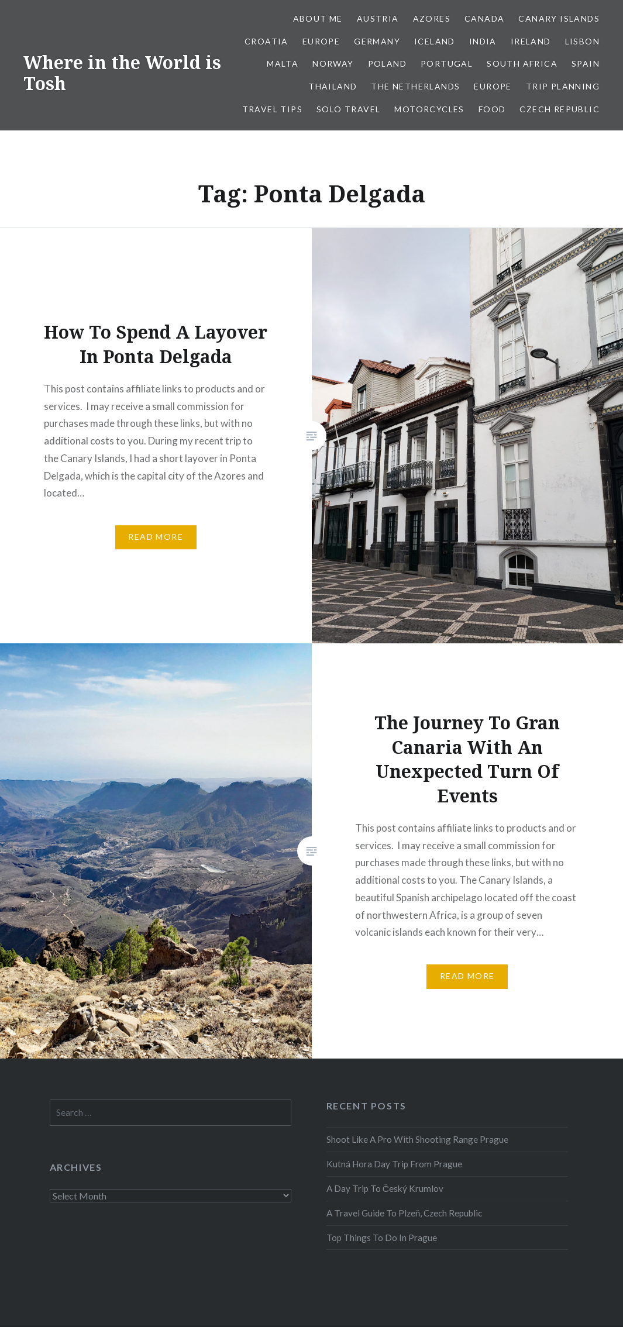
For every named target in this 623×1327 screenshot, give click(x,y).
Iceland (434, 41)
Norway (332, 63)
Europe (321, 41)
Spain (586, 63)
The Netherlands (415, 86)
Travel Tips (272, 109)
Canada (484, 18)
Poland (387, 63)
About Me (318, 18)
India (483, 41)
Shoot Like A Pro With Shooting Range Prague (417, 1139)
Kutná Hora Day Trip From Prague (394, 1164)
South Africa (522, 63)
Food (492, 109)
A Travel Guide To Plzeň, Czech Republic (404, 1213)
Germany (377, 41)
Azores (431, 18)
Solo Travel (348, 109)
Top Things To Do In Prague (381, 1237)
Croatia (266, 41)
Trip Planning (563, 86)
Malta (282, 63)
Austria (378, 18)
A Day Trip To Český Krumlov (384, 1188)
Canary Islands (559, 18)
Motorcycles (429, 109)
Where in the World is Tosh (122, 72)
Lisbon (582, 41)
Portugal (447, 63)
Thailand (332, 86)
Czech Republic (559, 109)
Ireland (531, 41)
